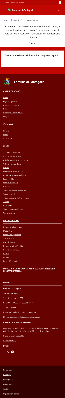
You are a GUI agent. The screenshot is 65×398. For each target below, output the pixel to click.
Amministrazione (11, 91)
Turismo (6, 201)
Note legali (7, 374)
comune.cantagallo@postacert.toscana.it (23, 316)
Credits (6, 389)
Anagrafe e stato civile (12, 156)
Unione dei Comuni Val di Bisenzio (14, 3)
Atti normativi (8, 238)
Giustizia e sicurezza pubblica (14, 175)
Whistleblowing (9, 340)
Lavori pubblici (8, 179)
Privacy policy (8, 369)
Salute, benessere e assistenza (15, 190)
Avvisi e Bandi (8, 138)
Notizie (6, 130)
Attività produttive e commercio (15, 160)
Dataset (6, 257)
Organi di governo (10, 101)
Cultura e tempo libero (12, 163)
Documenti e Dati (11, 221)
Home (5, 20)
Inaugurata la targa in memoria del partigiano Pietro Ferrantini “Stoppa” (29, 270)
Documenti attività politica (13, 246)
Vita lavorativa (9, 213)
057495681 (11, 307)
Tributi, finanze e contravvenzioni (16, 197)
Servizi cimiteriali (9, 194)
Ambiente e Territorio (11, 152)
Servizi (6, 146)
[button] (59, 10)
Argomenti (15, 20)
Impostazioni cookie (11, 393)
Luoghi (6, 116)
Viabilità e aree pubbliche (13, 209)
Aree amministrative (11, 105)
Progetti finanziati (10, 261)
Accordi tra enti (9, 242)
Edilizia (6, 167)
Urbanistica (7, 205)
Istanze (6, 253)
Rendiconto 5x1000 (11, 249)
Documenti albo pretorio (12, 227)
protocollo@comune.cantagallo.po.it (23, 312)
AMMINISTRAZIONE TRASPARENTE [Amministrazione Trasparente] (18, 322)
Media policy (8, 379)
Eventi (5, 134)
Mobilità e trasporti (10, 182)
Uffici (5, 109)
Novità (10, 124)
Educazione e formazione (13, 171)
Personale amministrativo (13, 112)
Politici (5, 97)
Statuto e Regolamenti (12, 234)
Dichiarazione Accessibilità (13, 335)
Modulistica (7, 230)
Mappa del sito (8, 384)
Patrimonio (7, 186)
